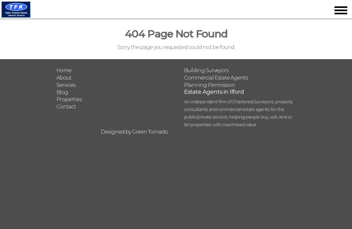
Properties (69, 99)
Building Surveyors (206, 70)
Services (65, 85)
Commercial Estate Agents (216, 78)
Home (63, 70)
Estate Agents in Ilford (214, 91)
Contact (66, 107)
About (63, 78)
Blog (62, 92)
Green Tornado (150, 132)
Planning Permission (209, 85)
